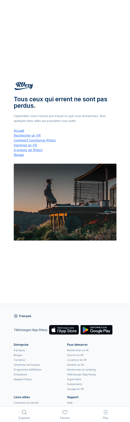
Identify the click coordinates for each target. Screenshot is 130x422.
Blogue (19, 155)
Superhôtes (74, 379)
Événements (74, 384)
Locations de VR (77, 359)
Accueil (19, 131)
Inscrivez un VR (25, 145)
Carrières (19, 359)
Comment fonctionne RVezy (35, 140)
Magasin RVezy (23, 379)
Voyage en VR (75, 389)
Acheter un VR (75, 364)
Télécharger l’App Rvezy (81, 374)
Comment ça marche (26, 402)
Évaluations (20, 374)
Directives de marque (27, 364)
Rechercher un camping (81, 369)
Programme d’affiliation (27, 369)
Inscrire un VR (75, 355)
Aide (70, 402)
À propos (19, 350)
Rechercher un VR (27, 135)
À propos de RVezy (28, 150)
